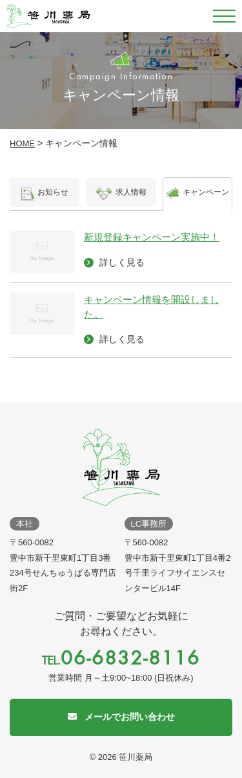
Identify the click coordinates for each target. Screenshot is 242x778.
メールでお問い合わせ (130, 717)
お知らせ (45, 196)
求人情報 (121, 196)
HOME (22, 143)
